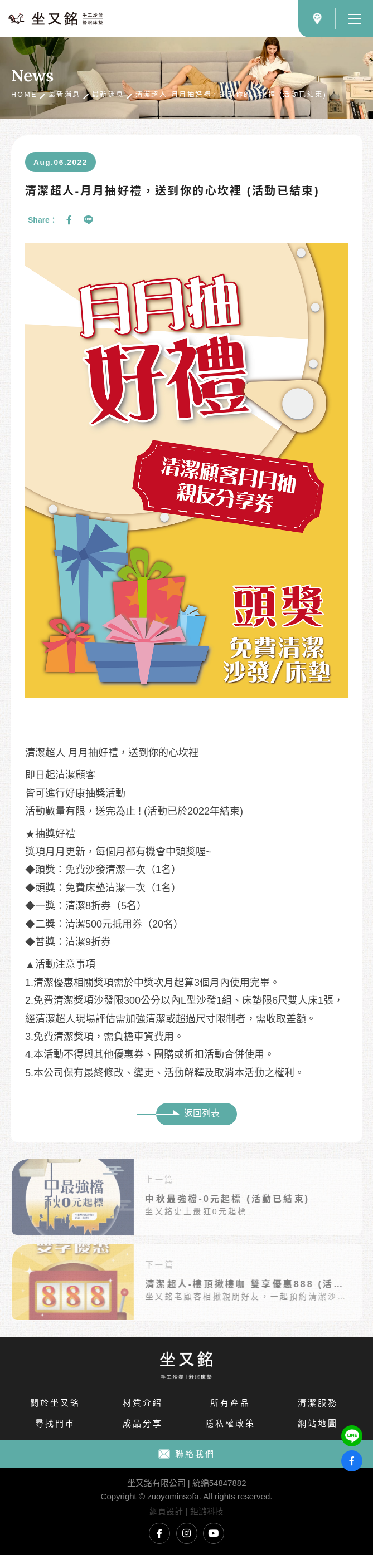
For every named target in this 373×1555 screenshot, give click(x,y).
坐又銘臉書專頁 (159, 1533)
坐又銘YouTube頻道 (213, 1533)
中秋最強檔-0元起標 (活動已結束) (204, 1199)
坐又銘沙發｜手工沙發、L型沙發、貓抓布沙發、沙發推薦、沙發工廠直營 (55, 18)
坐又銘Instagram (186, 1533)
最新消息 (65, 95)
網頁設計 (166, 1511)
